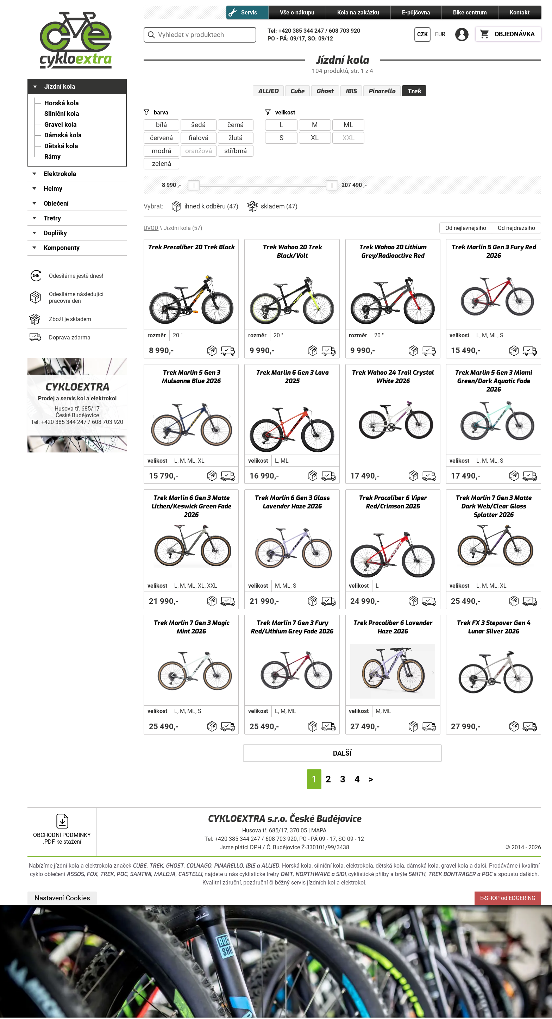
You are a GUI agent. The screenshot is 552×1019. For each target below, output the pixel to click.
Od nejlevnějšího (465, 229)
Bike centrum (470, 12)
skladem (279, 207)
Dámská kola (63, 135)
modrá (161, 152)
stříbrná (235, 152)
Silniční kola (61, 113)
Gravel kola (60, 124)
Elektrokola (60, 173)
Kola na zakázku (358, 12)
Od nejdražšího (516, 229)
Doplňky (55, 233)
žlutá (235, 139)
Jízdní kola (59, 86)
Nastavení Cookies (62, 899)
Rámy (52, 156)
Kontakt (519, 12)
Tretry (52, 218)
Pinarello (382, 91)
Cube (297, 91)
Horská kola (61, 103)
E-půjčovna (416, 12)
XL (315, 139)
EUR (440, 34)
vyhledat (151, 35)
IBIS (351, 91)
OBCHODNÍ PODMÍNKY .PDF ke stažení (62, 839)
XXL (349, 139)
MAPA (318, 832)
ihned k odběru (211, 207)
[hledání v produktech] (200, 35)
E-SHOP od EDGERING (507, 899)
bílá (161, 127)
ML (348, 127)
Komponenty (62, 247)
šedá (198, 127)
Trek (414, 91)
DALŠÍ (342, 755)
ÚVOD (151, 229)
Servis (249, 12)
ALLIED (268, 91)
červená (161, 139)
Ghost (324, 91)
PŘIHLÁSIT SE (462, 34)
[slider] (194, 187)
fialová (198, 139)
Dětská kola (61, 146)
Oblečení (56, 203)
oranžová (198, 152)
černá (235, 127)
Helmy (53, 188)
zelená (161, 165)
